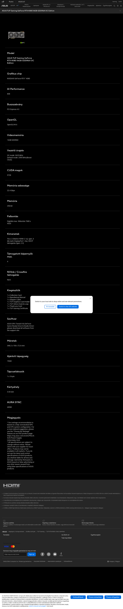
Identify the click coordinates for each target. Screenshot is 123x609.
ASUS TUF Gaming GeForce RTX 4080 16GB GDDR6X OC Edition (28, 7)
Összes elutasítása (95, 597)
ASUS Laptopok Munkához (11, 545)
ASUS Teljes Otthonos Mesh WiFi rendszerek (45, 547)
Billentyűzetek (36, 562)
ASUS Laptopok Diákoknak (11, 547)
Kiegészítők (6, 536)
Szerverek (35, 550)
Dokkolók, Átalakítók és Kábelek (41, 577)
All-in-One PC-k (7, 562)
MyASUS (64, 574)
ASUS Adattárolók (37, 536)
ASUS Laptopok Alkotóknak (11, 550)
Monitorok (6, 559)
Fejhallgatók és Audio (38, 568)
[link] (61, 2)
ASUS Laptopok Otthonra (10, 542)
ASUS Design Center (97, 539)
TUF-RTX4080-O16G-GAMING (55, 523)
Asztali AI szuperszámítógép (40, 556)
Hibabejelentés (66, 562)
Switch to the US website (68, 307)
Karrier (64, 533)
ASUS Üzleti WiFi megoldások (40, 553)
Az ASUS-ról (65, 530)
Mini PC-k (6, 568)
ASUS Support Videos (68, 565)
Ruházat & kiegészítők (38, 571)
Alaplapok (6, 577)
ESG (92, 530)
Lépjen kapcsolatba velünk (69, 553)
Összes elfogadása (112, 597)
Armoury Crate (95, 553)
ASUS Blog (94, 550)
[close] (90, 298)
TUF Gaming (40, 523)
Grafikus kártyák (36, 530)
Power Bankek (36, 580)
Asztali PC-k (6, 565)
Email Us (64, 568)
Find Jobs (64, 547)
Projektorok (6, 571)
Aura (92, 556)
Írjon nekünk (65, 556)
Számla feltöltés (66, 559)
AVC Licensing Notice (97, 547)
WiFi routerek (36, 544)
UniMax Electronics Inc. (68, 544)
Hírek (63, 536)
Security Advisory (67, 571)
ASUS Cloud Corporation (69, 541)
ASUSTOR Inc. (66, 539)
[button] (3, 2)
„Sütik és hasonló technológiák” (37, 606)
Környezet (94, 533)
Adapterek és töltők (38, 574)
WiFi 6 (34, 542)
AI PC (92, 542)
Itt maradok (50, 307)
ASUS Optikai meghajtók (39, 533)
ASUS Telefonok (7, 533)
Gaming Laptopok (8, 553)
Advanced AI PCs (96, 544)
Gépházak (6, 580)
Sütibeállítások (78, 597)
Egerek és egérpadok (38, 565)
